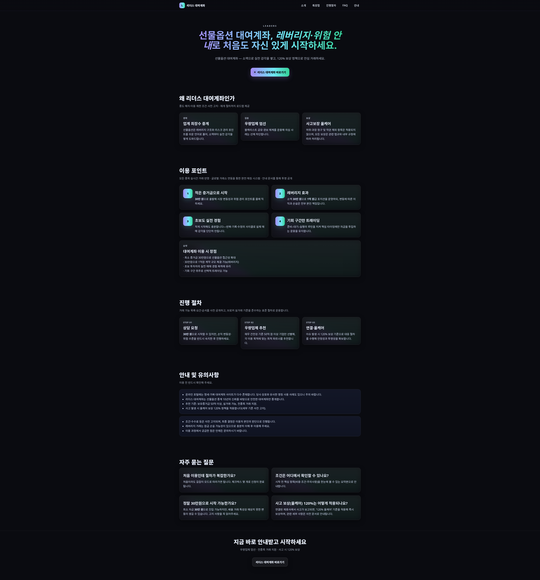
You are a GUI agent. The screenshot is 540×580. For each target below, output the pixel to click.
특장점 (316, 5)
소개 (303, 5)
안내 (356, 5)
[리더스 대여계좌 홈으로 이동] (192, 5)
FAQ (345, 5)
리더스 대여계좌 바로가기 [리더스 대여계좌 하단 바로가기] (270, 562)
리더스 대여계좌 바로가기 (270, 72)
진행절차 (331, 5)
